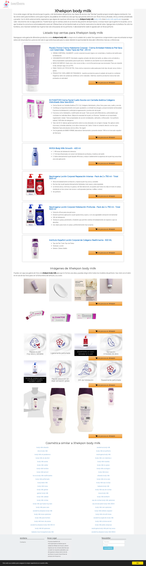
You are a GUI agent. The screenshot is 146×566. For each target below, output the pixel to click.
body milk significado (113, 19)
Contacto (23, 542)
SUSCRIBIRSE (108, 548)
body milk (97, 19)
